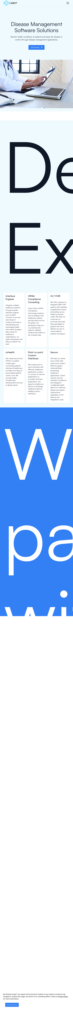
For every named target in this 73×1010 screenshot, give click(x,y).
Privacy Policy (63, 996)
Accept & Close (12, 1005)
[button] (67, 3)
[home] (10, 3)
